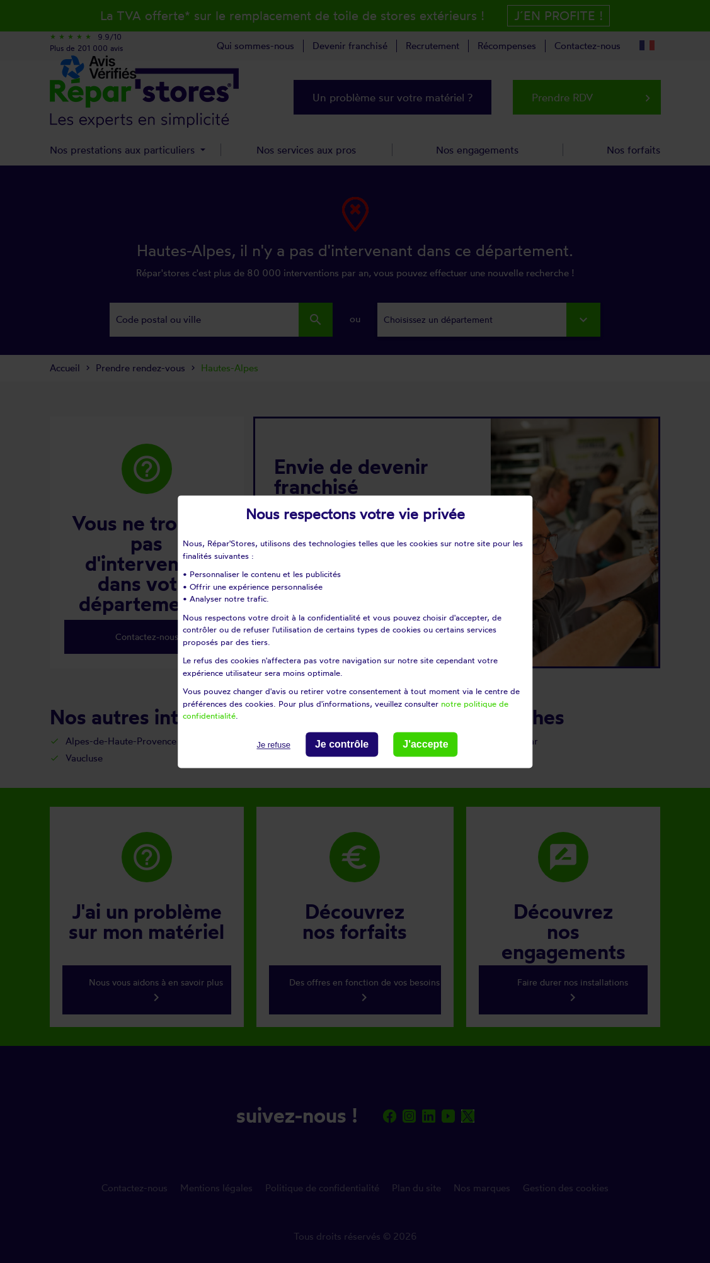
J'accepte (425, 744)
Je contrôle (342, 744)
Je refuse (273, 744)
